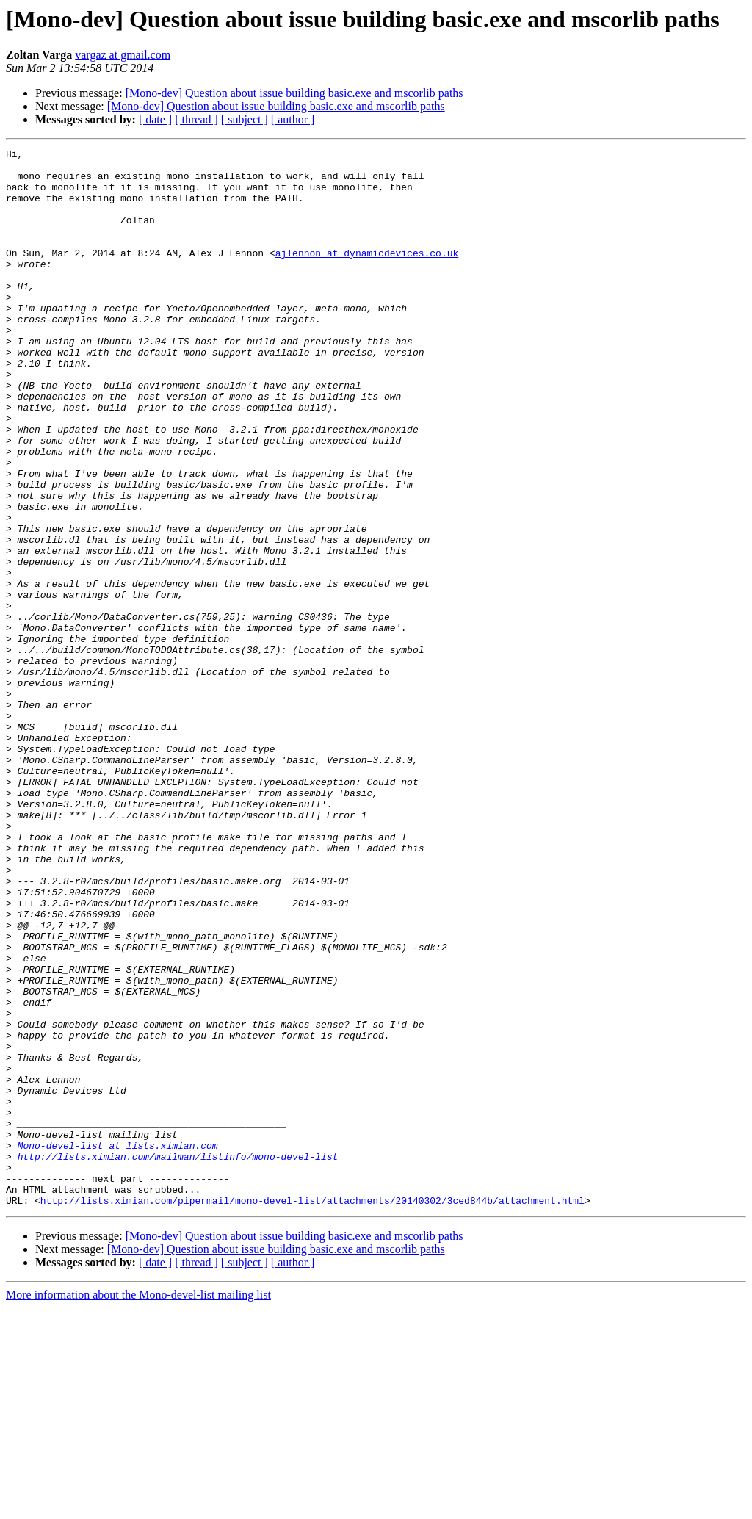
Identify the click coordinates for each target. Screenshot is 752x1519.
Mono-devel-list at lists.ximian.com (118, 1345)
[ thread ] (196, 119)
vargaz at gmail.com (122, 54)
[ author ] (293, 119)
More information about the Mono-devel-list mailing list (138, 1506)
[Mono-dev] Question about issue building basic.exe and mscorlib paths (294, 93)
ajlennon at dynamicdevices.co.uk (367, 274)
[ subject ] (244, 119)
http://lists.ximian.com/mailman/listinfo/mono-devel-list (178, 1358)
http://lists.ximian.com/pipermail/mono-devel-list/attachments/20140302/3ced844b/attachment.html (312, 1411)
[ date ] (155, 119)
